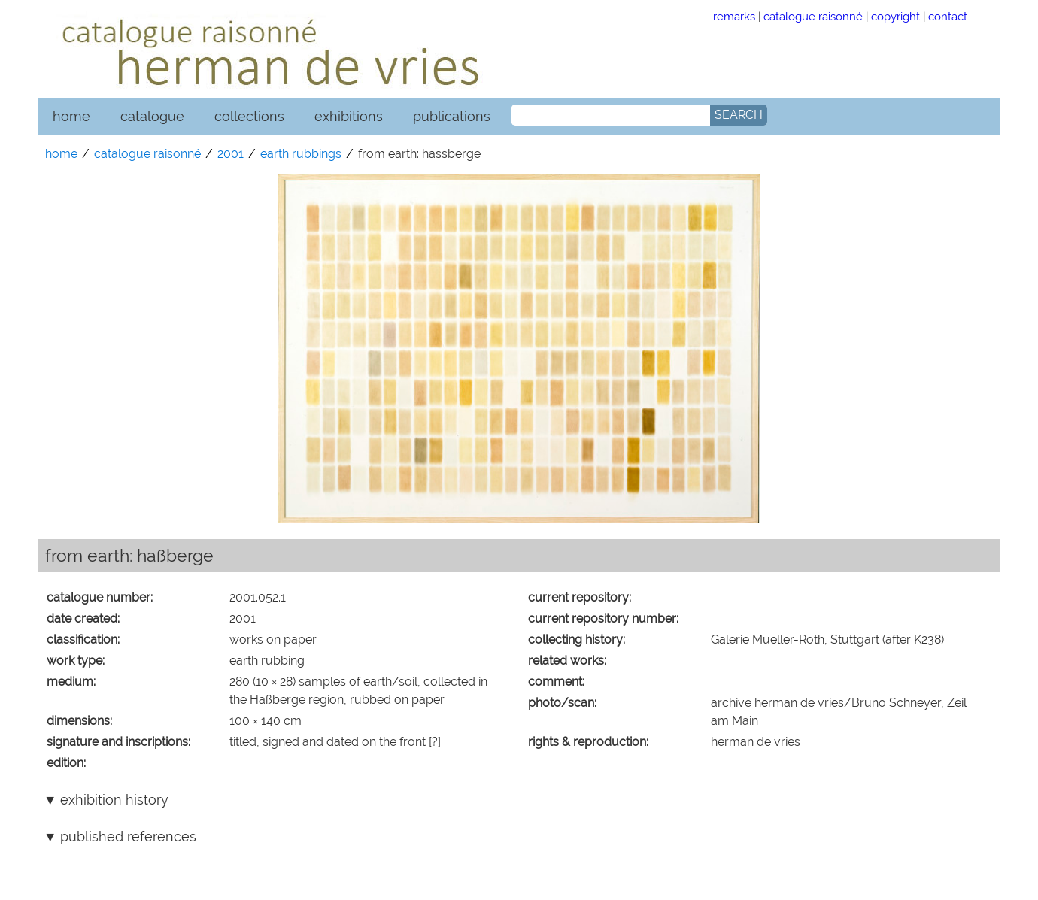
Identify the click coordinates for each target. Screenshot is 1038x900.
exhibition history (114, 800)
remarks (734, 16)
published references (128, 836)
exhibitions (348, 116)
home (71, 116)
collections (249, 116)
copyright (895, 16)
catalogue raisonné (813, 16)
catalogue (152, 116)
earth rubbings (300, 154)
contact (947, 16)
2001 (230, 154)
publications (451, 116)
